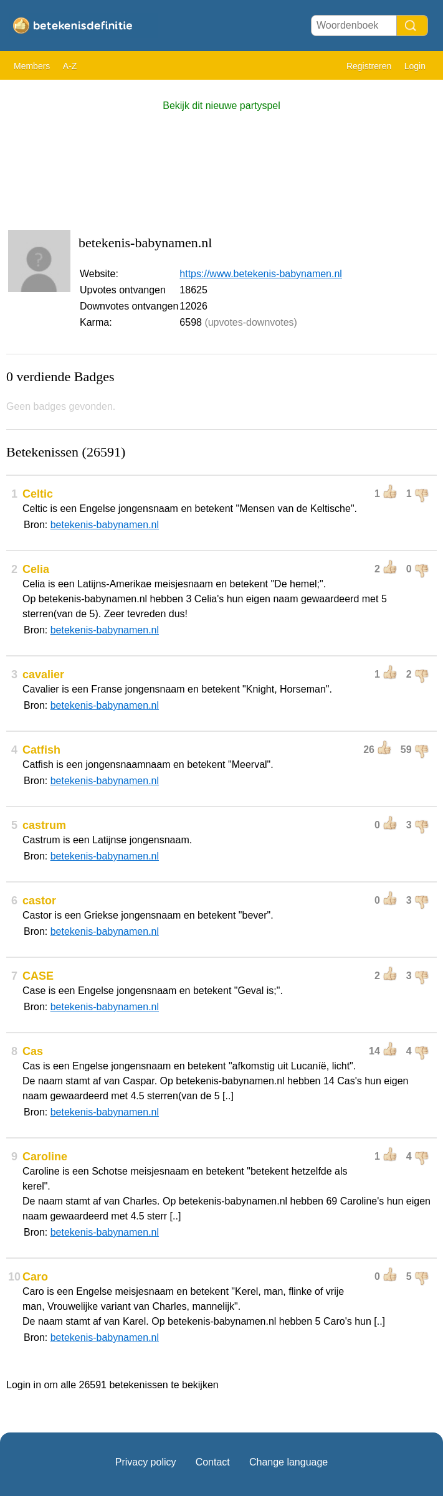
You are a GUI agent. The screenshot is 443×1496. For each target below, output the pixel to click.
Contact (213, 1462)
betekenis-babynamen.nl (104, 524)
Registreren (368, 66)
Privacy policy (145, 1462)
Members (32, 66)
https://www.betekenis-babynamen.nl (260, 273)
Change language (288, 1462)
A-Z (70, 66)
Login (415, 66)
